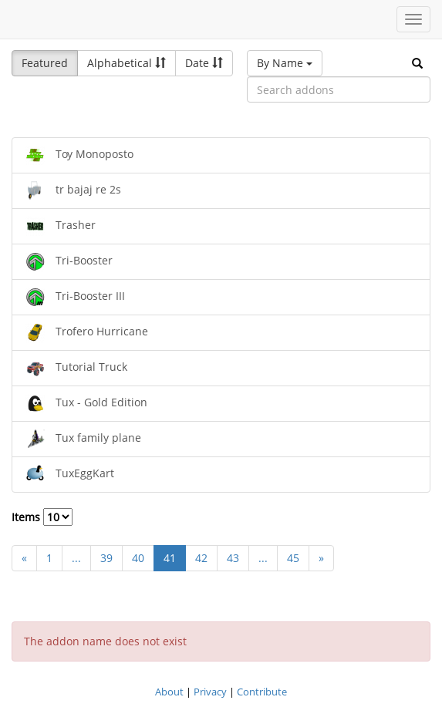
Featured (45, 63)
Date (204, 63)
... (76, 557)
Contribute (262, 692)
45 (293, 557)
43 (233, 557)
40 (138, 557)
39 (106, 557)
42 (201, 557)
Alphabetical (126, 63)
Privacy (210, 692)
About (169, 692)
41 (170, 557)
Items (42, 517)
